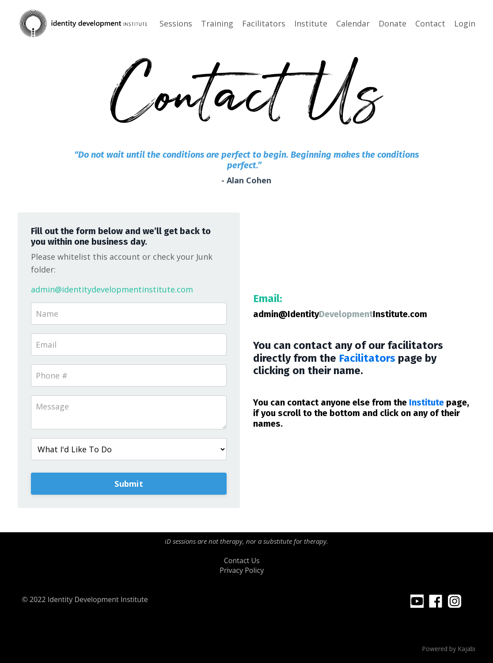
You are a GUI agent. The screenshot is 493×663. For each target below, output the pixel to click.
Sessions (175, 23)
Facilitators (263, 23)
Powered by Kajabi (448, 648)
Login (464, 23)
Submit (128, 483)
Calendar (353, 23)
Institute (310, 23)
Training (217, 23)
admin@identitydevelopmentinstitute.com (112, 289)
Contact (430, 23)
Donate (392, 23)
